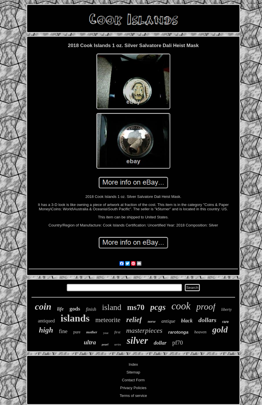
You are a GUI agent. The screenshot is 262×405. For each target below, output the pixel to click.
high (46, 330)
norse (152, 321)
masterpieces (144, 330)
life (60, 309)
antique (168, 321)
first (117, 332)
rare (225, 322)
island (111, 307)
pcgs (158, 307)
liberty (226, 309)
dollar (160, 343)
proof (205, 307)
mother (91, 332)
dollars (207, 320)
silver (137, 340)
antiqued (46, 321)
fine (63, 331)
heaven (200, 332)
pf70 (177, 342)
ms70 (136, 307)
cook (181, 306)
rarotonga (178, 332)
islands (74, 318)
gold (220, 329)
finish (91, 309)
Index (133, 364)
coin (43, 306)
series (117, 344)
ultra (90, 342)
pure (76, 332)
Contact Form (133, 380)
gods (74, 309)
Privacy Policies (133, 388)
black (187, 321)
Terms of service (133, 395)
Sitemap (133, 372)
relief (134, 320)
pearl (105, 344)
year (105, 333)
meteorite (108, 320)
